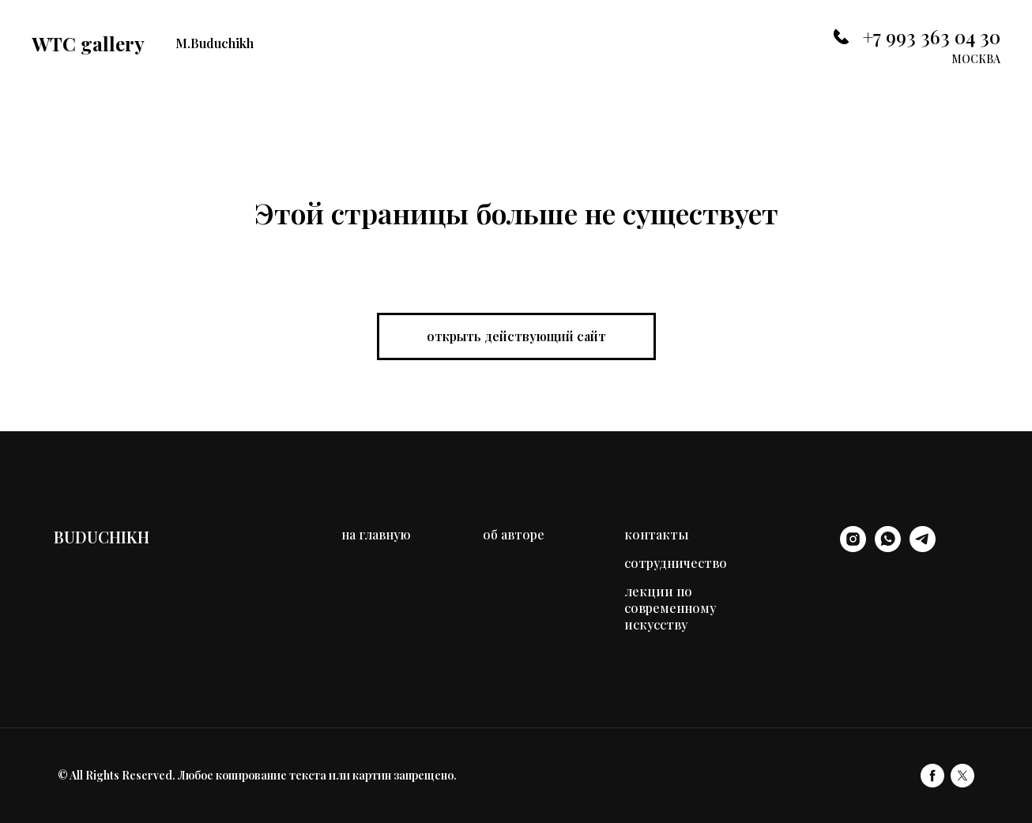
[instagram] (853, 547)
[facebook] (932, 775)
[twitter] (962, 775)
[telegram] (923, 547)
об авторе (513, 534)
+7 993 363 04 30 (931, 36)
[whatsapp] (888, 547)
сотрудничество (675, 562)
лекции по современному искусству (670, 608)
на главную (376, 534)
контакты (656, 534)
